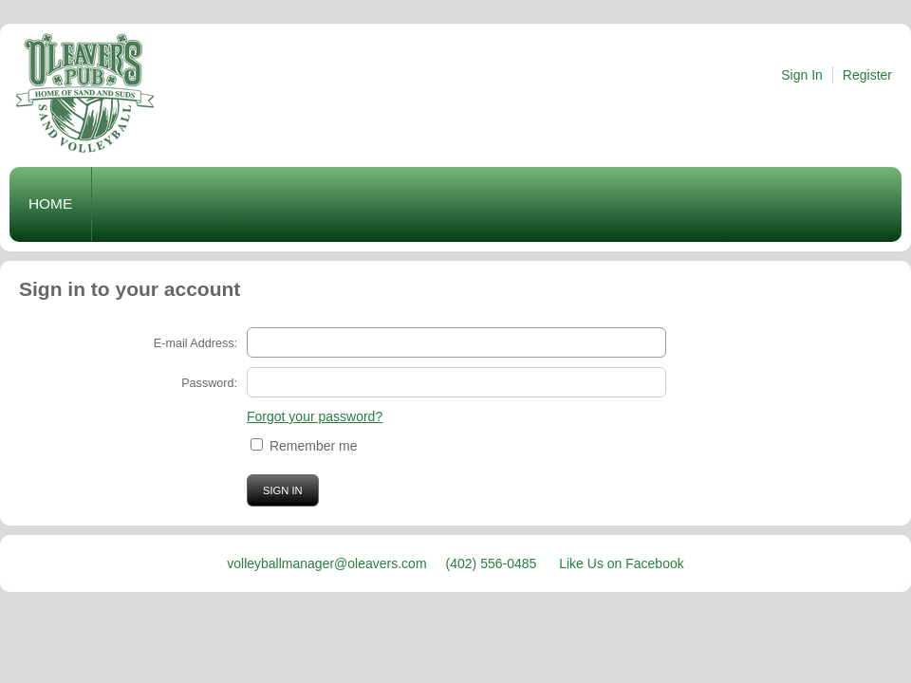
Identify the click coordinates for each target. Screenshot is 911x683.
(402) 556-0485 (493, 563)
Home (50, 203)
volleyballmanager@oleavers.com (326, 563)
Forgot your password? (314, 416)
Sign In (802, 75)
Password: (209, 383)
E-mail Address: (195, 343)
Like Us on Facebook (621, 563)
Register (867, 75)
